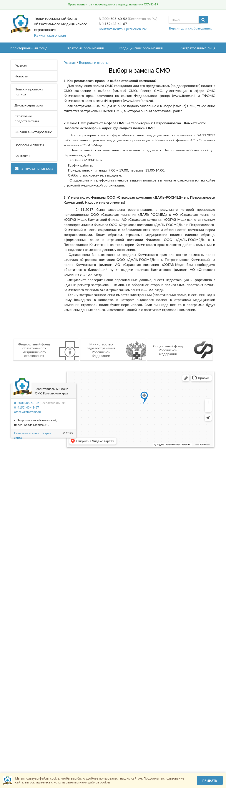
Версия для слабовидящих (190, 28)
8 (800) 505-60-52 (113, 18)
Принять (209, 780)
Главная (70, 62)
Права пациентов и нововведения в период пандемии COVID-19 (113, 4)
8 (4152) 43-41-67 (113, 23)
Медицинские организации (141, 48)
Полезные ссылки (26, 433)
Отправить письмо (34, 169)
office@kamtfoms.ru (27, 412)
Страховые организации (84, 48)
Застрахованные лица (197, 48)
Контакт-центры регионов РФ (122, 29)
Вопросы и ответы (94, 62)
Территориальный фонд (28, 48)
